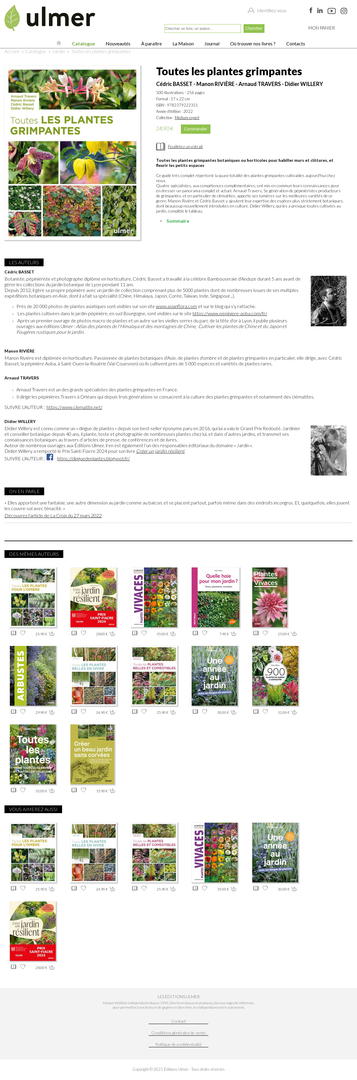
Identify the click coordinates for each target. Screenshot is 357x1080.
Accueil (11, 51)
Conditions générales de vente (178, 1032)
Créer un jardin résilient (160, 451)
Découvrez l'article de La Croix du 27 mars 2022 (53, 515)
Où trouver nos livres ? (252, 43)
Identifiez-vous (272, 10)
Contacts (295, 43)
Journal (211, 43)
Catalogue (83, 43)
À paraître (151, 43)
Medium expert (187, 117)
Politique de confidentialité (178, 1044)
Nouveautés (117, 43)
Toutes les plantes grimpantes (101, 51)
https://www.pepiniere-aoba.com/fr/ (230, 313)
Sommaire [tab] (174, 221)
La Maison (183, 43)
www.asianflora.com (176, 306)
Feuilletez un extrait (185, 146)
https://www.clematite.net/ (74, 407)
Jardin (58, 51)
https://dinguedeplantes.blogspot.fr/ (93, 458)
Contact (178, 1021)
